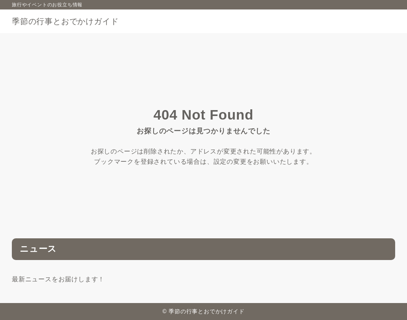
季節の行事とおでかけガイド (65, 21)
